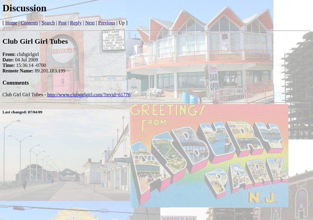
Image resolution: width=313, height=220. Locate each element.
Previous (106, 22)
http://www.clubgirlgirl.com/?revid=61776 (89, 94)
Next (90, 22)
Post (62, 22)
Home (11, 22)
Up (122, 22)
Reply (76, 22)
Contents (29, 22)
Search (48, 22)
